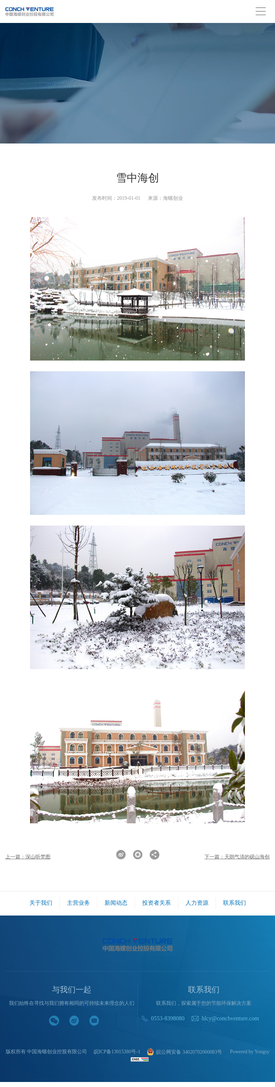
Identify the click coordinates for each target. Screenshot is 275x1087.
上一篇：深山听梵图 (27, 857)
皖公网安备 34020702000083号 (204, 1052)
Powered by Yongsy (137, 1057)
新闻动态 (116, 903)
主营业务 (78, 903)
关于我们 (40, 903)
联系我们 (234, 903)
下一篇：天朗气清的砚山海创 (237, 857)
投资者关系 (156, 903)
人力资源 (196, 903)
